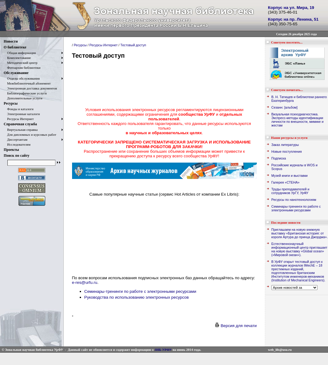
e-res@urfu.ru (84, 282)
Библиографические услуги (25, 93)
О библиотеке (15, 47)
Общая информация (20, 53)
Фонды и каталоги (19, 109)
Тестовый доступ (133, 45)
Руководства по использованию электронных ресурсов (136, 297)
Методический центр (20, 62)
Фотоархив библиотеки (22, 67)
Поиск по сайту (17, 155)
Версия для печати (235, 325)
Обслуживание (16, 73)
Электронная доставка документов (30, 88)
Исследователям (17, 144)
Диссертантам (15, 139)
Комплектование (17, 58)
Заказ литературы (285, 145)
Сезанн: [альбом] (284, 107)
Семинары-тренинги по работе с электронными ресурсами (140, 291)
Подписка (278, 158)
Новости (11, 41)
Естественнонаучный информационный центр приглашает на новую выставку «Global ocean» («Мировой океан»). (299, 249)
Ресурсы (11, 103)
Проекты (11, 149)
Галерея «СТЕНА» (285, 182)
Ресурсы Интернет (19, 119)
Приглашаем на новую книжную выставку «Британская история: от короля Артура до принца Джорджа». (299, 233)
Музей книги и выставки (289, 175)
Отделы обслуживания (22, 78)
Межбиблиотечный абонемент (27, 83)
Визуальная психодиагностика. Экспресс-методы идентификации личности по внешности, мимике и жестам (297, 119)
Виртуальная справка (21, 129)
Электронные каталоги (22, 114)
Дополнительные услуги (23, 98)
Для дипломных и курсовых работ (30, 134)
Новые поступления (286, 151)
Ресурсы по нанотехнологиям (293, 199)
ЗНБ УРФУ (163, 349)
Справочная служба (20, 124)
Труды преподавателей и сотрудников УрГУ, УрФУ (290, 191)
